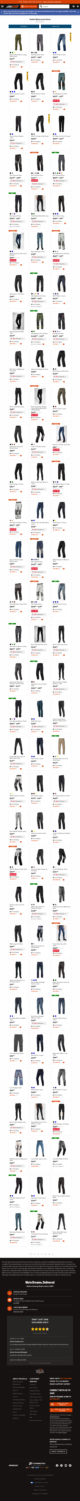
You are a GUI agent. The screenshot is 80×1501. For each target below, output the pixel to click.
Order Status (33, 1410)
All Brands (16, 1417)
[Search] (54, 6)
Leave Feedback (58, 1450)
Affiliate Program (18, 1392)
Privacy (65, 1431)
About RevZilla (20, 1377)
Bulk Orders (33, 1413)
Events (15, 1411)
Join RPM (16, 1303)
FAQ (31, 1416)
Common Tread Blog (19, 1414)
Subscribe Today (18, 1312)
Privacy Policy (40, 1485)
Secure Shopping (40, 1477)
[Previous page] (28, 1254)
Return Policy (34, 1386)
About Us (15, 1389)
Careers (15, 1395)
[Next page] (52, 1254)
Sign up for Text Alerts (62, 1408)
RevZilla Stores (17, 1407)
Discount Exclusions (36, 1419)
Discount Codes (17, 1404)
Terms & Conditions (40, 1488)
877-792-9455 (66, 1377)
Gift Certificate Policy (36, 1395)
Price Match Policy (35, 1392)
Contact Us (33, 1383)
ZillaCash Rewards (18, 1401)
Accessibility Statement (40, 1492)
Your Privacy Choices (41, 1481)
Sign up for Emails (62, 1402)
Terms (60, 1431)
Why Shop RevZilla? (18, 1386)
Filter (24, 26)
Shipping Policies (35, 1389)
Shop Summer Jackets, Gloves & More (47, 2)
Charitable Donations (19, 1398)
